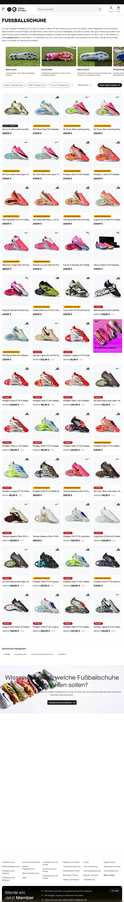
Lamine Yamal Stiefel (31, 862)
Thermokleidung (90, 866)
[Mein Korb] (118, 9)
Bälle (24, 877)
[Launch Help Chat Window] (115, 891)
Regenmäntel (109, 862)
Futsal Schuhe (21, 654)
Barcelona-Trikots (70, 875)
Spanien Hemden (90, 875)
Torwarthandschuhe (72, 866)
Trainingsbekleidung (92, 871)
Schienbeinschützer (112, 866)
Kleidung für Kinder (71, 862)
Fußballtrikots (89, 879)
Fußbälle (6, 654)
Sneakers (62, 654)
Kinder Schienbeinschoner (42, 654)
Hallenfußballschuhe (10, 866)
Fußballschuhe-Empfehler (62, 702)
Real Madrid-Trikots (71, 871)
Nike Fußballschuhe (30, 873)
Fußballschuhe (8, 862)
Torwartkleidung (111, 871)
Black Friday (109, 875)
